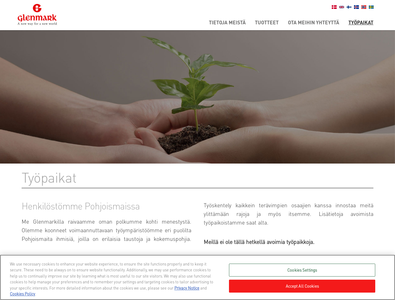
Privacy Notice (186, 287)
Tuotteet (267, 22)
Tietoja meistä (227, 22)
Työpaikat (360, 22)
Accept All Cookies (302, 286)
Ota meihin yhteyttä (313, 22)
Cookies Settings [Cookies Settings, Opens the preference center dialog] (302, 270)
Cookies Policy (22, 293)
